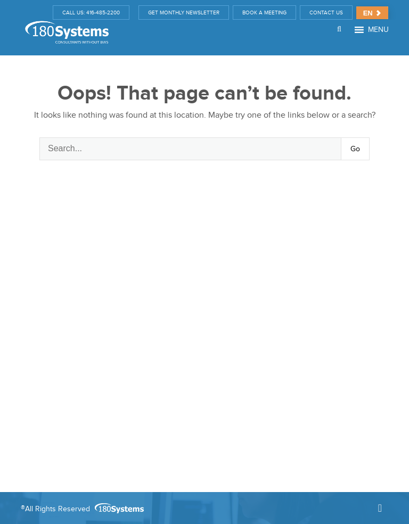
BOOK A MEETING (264, 12)
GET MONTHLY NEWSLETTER (183, 12)
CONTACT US (326, 12)
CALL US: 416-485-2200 (91, 12)
